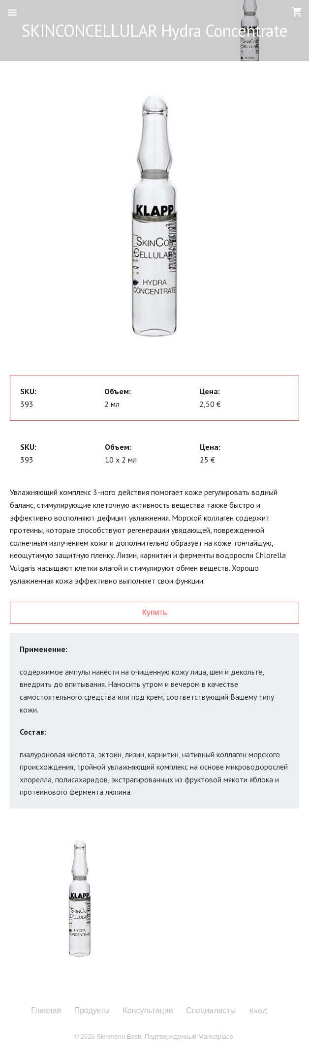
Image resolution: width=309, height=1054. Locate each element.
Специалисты (211, 1011)
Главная (46, 1011)
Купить (154, 612)
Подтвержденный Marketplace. (190, 1036)
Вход (258, 1010)
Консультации (148, 1011)
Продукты (92, 1011)
